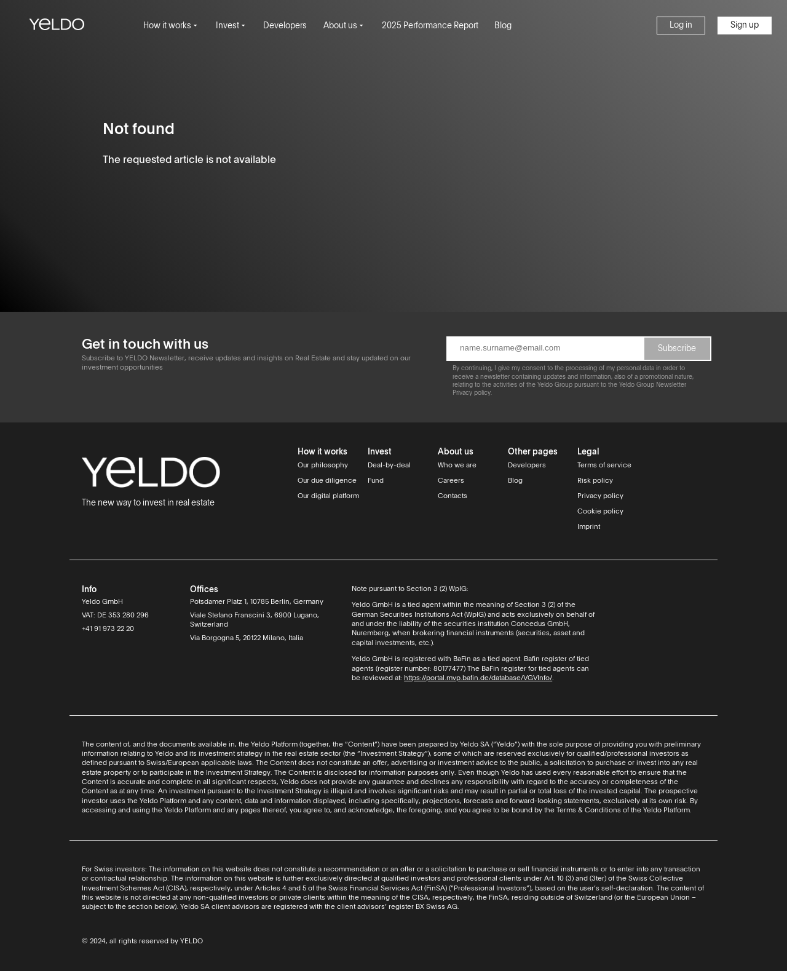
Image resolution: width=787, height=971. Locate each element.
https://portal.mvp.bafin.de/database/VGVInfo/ (478, 678)
